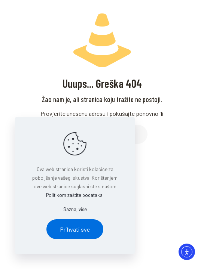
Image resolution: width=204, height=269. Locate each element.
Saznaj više (75, 209)
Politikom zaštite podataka (74, 195)
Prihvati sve (75, 229)
